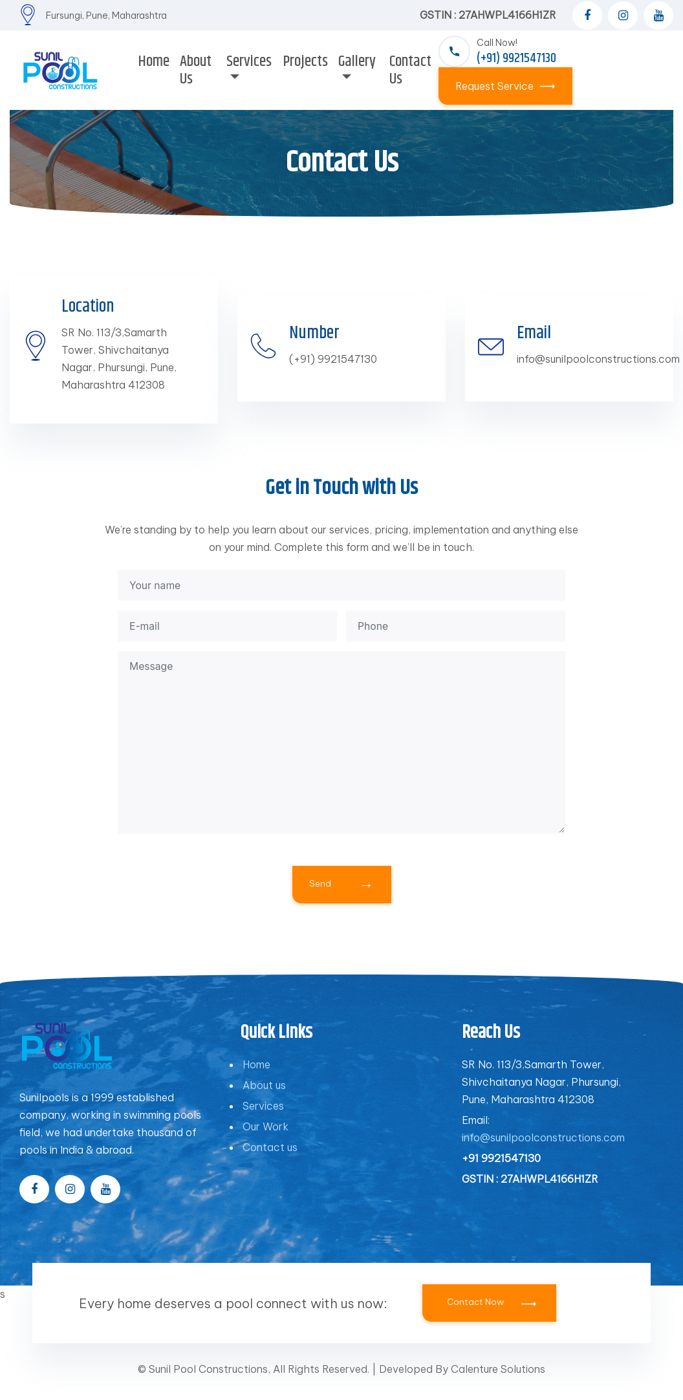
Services (263, 1117)
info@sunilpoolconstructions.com (598, 358)
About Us (195, 70)
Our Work (265, 1138)
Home (153, 61)
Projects (305, 61)
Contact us (270, 1158)
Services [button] (249, 61)
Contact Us (410, 70)
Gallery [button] (357, 61)
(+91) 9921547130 (333, 358)
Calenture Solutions (498, 1380)
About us (264, 1096)
